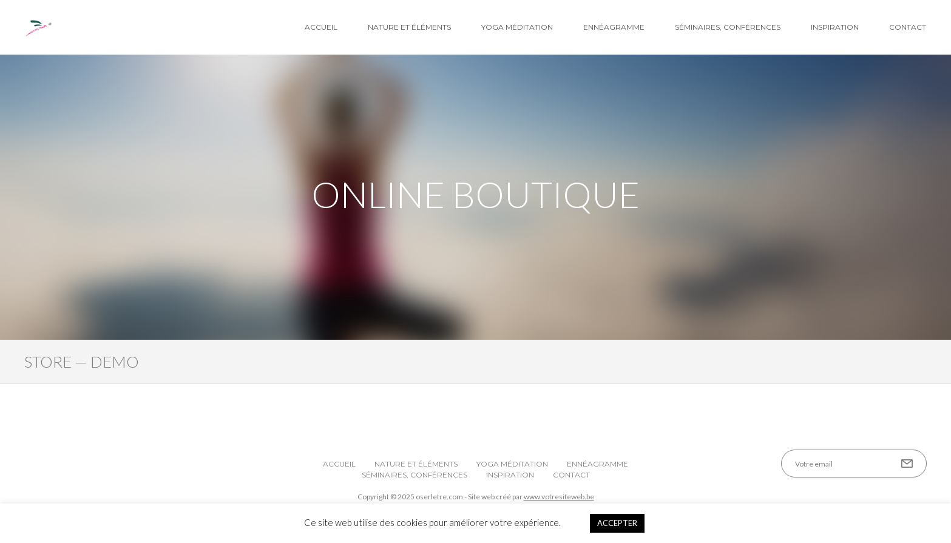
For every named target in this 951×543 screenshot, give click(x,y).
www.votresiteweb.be (559, 496)
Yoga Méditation (517, 27)
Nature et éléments (409, 27)
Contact (907, 27)
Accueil (321, 27)
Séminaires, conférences (727, 27)
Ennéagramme (614, 27)
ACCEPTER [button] (617, 523)
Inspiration (835, 27)
